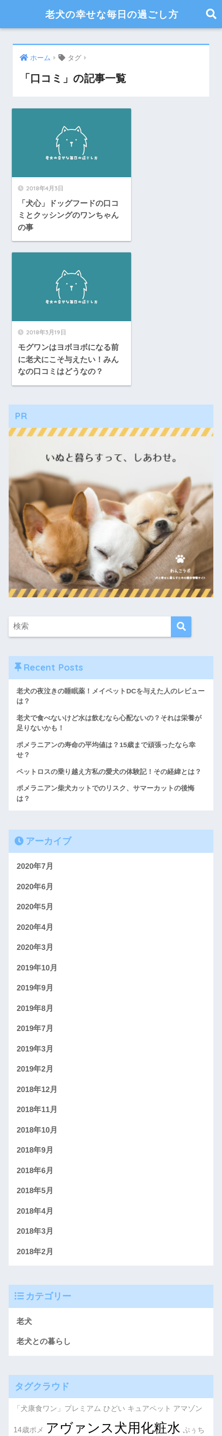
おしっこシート (55, 1316)
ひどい (114, 1263)
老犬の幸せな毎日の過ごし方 (112, 14)
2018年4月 (34, 1066)
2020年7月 (34, 719)
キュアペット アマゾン (165, 1263)
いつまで (114, 1316)
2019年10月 (37, 821)
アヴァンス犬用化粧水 (113, 1283)
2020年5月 (34, 760)
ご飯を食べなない (105, 1303)
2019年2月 (34, 923)
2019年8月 (34, 862)
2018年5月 (34, 1045)
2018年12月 (37, 943)
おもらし (174, 1302)
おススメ (97, 1332)
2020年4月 (34, 780)
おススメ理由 (153, 1316)
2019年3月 (34, 903)
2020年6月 (34, 740)
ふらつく (142, 1302)
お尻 (91, 1316)
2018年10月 (37, 984)
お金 (76, 1302)
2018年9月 (34, 1004)
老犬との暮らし (43, 1197)
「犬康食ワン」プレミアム (57, 1263)
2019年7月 (34, 882)
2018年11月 (37, 964)
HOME (111, 1397)
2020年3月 (34, 801)
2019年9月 (34, 842)
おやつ (24, 1333)
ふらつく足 (55, 1333)
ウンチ (189, 1316)
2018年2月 (34, 1107)
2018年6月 (34, 1025)
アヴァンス (48, 1302)
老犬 (24, 1176)
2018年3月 (34, 1086)
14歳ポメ (28, 1285)
